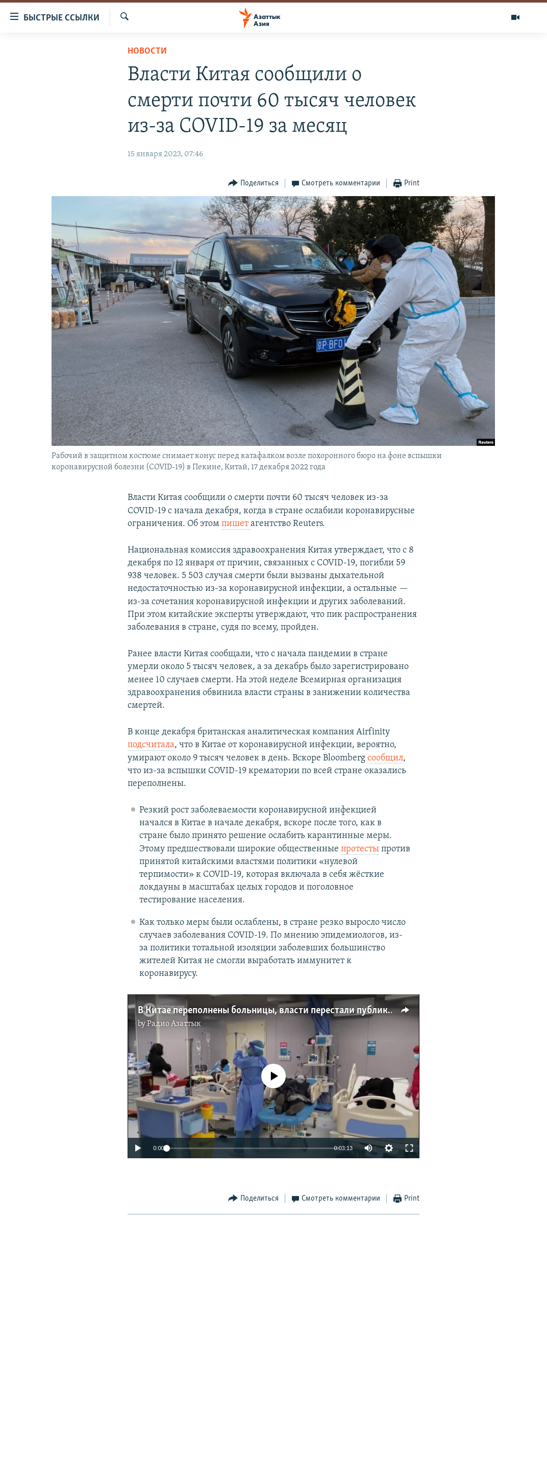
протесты (360, 849)
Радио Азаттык (174, 1024)
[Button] (253, 183)
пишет (236, 524)
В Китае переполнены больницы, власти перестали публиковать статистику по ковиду (323, 1011)
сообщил (385, 758)
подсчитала (151, 745)
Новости (147, 51)
